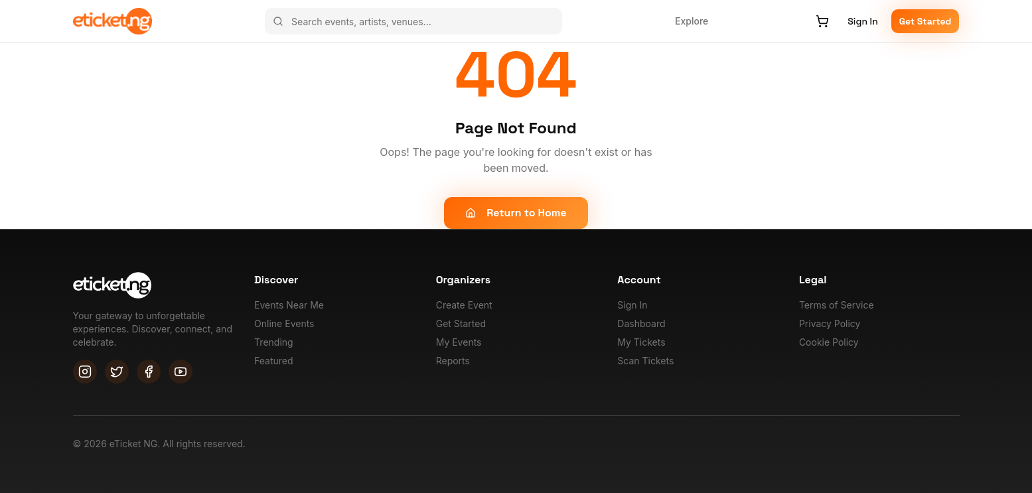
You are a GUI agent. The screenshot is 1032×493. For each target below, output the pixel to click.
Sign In (862, 21)
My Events (459, 342)
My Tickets (641, 342)
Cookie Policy (829, 342)
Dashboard (641, 323)
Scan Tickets (645, 360)
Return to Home (516, 213)
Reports (453, 360)
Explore (691, 21)
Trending (273, 342)
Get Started (925, 21)
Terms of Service (836, 305)
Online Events (284, 323)
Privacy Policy (830, 323)
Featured (273, 360)
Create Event (464, 305)
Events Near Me (289, 305)
